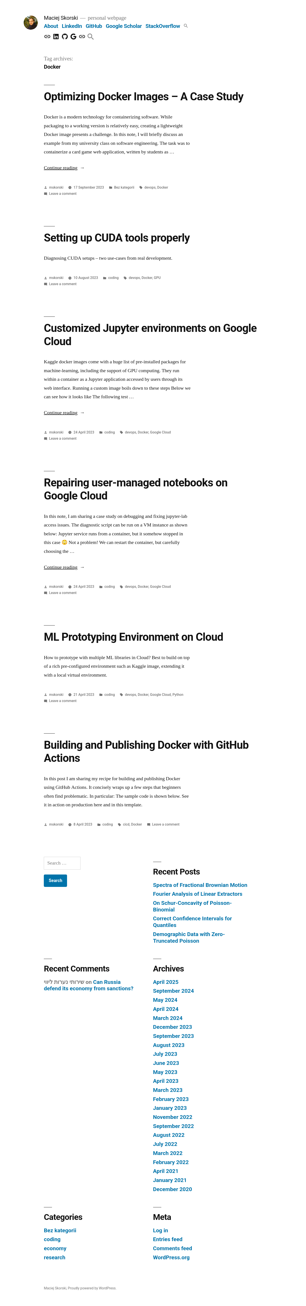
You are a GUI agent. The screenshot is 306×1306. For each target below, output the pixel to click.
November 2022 (172, 1117)
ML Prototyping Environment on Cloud (133, 637)
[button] (186, 26)
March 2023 (168, 1090)
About (51, 26)
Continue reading (64, 168)
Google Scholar (124, 26)
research (54, 1257)
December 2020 (172, 1189)
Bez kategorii (124, 187)
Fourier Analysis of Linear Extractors (197, 894)
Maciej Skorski (61, 18)
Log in (160, 1230)
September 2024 (173, 991)
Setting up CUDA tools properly (117, 237)
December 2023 (172, 1027)
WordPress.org (171, 1257)
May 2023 (165, 1072)
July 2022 (165, 1144)
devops (150, 187)
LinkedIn (72, 26)
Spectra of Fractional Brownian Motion (200, 885)
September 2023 (173, 1036)
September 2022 (173, 1126)
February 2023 (171, 1099)
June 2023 (166, 1063)
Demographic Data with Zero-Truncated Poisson (189, 937)
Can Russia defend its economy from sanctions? (88, 985)
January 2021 (170, 1180)
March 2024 (168, 1018)
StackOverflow (162, 26)
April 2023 (166, 1081)
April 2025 (166, 982)
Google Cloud (160, 432)
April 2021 (166, 1171)
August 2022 (169, 1135)
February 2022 (171, 1162)
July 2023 (165, 1054)
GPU (157, 278)
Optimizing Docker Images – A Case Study (143, 96)
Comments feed (172, 1248)
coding (113, 278)
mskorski (56, 187)
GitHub (94, 26)
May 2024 (165, 1000)
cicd (126, 824)
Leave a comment (63, 194)
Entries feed (168, 1239)
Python (177, 695)
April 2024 (166, 1009)
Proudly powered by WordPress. (92, 1288)
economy (55, 1248)
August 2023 (169, 1045)
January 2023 (170, 1108)
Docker (162, 187)
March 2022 (168, 1153)
